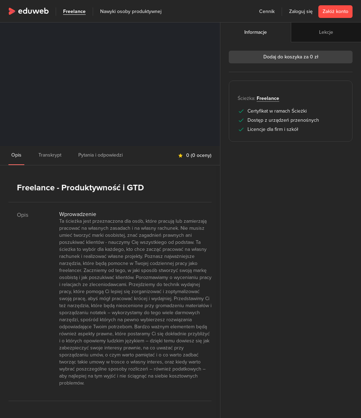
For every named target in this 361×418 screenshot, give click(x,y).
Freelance (74, 11)
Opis (16, 155)
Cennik (267, 11)
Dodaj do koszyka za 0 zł (290, 57)
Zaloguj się (301, 11)
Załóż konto (335, 11)
